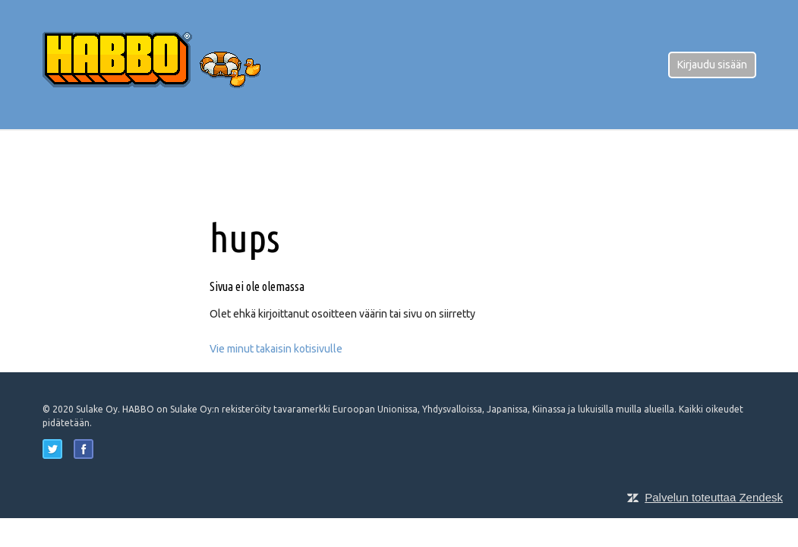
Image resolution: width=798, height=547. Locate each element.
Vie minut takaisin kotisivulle (276, 349)
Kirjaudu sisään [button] (712, 64)
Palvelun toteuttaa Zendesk (714, 497)
